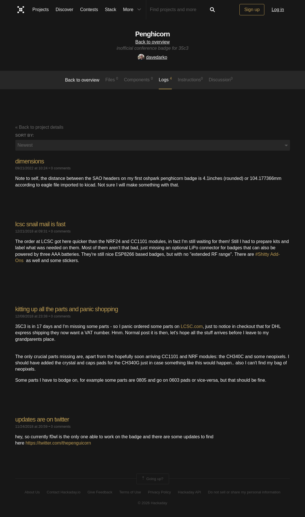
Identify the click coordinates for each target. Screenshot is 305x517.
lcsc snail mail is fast (40, 224)
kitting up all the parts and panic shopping (66, 309)
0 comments (61, 168)
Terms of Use (130, 492)
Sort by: (24, 135)
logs (165, 79)
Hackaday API (189, 492)
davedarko (152, 57)
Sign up (252, 9)
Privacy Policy (159, 492)
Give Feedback (99, 492)
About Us (32, 492)
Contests (89, 9)
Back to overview (152, 42)
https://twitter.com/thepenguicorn (58, 443)
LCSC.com (191, 326)
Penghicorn (152, 34)
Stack (110, 9)
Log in (277, 9)
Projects (40, 9)
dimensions (29, 161)
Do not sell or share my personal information (244, 492)
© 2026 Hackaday (152, 503)
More (133, 9)
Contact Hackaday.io (64, 492)
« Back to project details (39, 127)
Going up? (152, 479)
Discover (64, 9)
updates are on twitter (42, 419)
